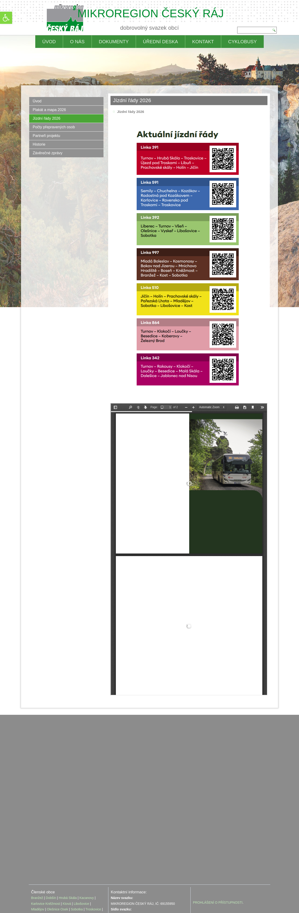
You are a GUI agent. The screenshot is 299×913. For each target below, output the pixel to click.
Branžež (37, 872)
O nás (77, 41)
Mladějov (37, 884)
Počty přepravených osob (54, 127)
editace (161, 902)
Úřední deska (160, 41)
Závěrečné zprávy (47, 153)
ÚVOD (49, 41)
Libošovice (81, 878)
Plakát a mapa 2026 (49, 110)
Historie (39, 144)
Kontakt (203, 41)
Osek (64, 884)
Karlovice (38, 878)
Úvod (37, 101)
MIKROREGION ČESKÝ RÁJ (150, 13)
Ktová (67, 878)
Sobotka (77, 884)
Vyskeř (36, 889)
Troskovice (93, 884)
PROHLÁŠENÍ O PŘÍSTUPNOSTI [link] (217, 877)
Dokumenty (114, 41)
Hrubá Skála (68, 872)
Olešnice (53, 884)
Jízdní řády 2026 (46, 118)
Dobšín (51, 872)
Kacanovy (86, 872)
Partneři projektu (46, 136)
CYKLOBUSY (242, 41)
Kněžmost (52, 878)
